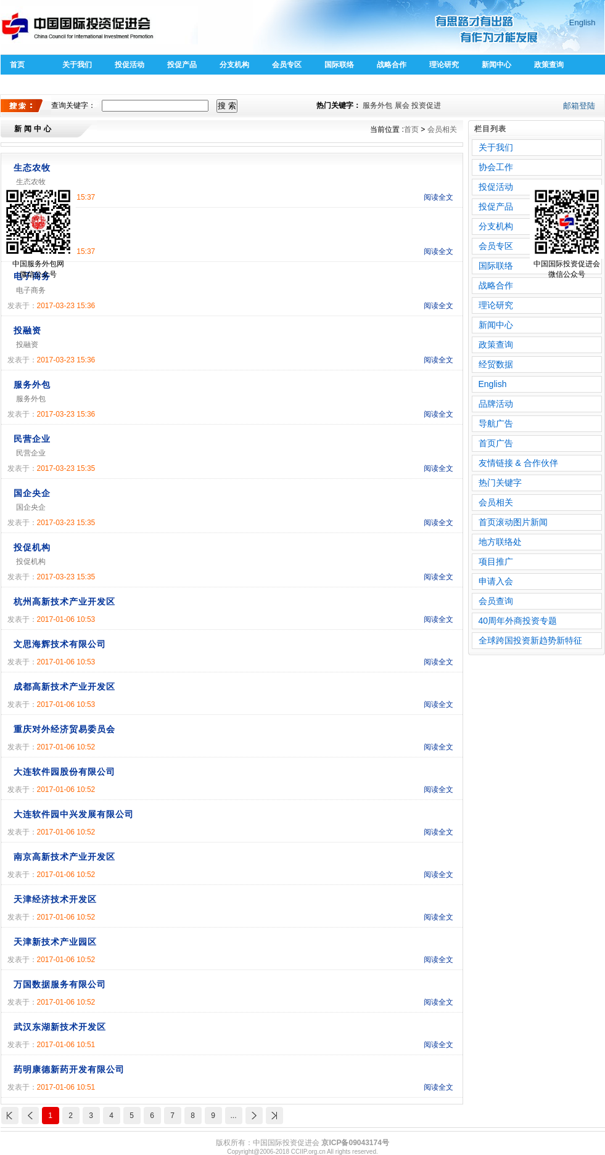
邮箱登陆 (579, 105)
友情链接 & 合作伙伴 (518, 463)
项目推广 (496, 561)
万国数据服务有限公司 (60, 984)
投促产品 (182, 64)
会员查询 (496, 601)
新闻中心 (496, 64)
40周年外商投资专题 (518, 621)
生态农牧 (32, 168)
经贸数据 (496, 364)
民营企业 (32, 439)
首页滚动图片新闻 (513, 522)
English (582, 22)
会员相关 (442, 129)
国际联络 (339, 64)
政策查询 (549, 64)
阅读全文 (438, 197)
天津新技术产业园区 (55, 942)
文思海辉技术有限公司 (60, 644)
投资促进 (426, 105)
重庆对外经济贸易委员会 (64, 729)
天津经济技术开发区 (55, 899)
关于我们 (77, 64)
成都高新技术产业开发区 (64, 687)
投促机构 (32, 547)
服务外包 (377, 105)
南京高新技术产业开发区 (64, 857)
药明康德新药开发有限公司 (69, 1069)
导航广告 (496, 423)
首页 (17, 64)
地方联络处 (500, 542)
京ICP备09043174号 (355, 1142)
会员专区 (287, 64)
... (233, 1115)
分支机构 (234, 64)
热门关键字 (500, 483)
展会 (402, 105)
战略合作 (391, 64)
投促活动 (129, 64)
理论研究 (444, 64)
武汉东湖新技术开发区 (60, 1027)
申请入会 (496, 581)
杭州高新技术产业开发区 (64, 601)
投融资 (27, 330)
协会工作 (496, 167)
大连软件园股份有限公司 (64, 772)
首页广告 (496, 443)
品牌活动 (496, 404)
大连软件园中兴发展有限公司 (74, 814)
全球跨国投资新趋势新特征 (530, 640)
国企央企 (32, 493)
